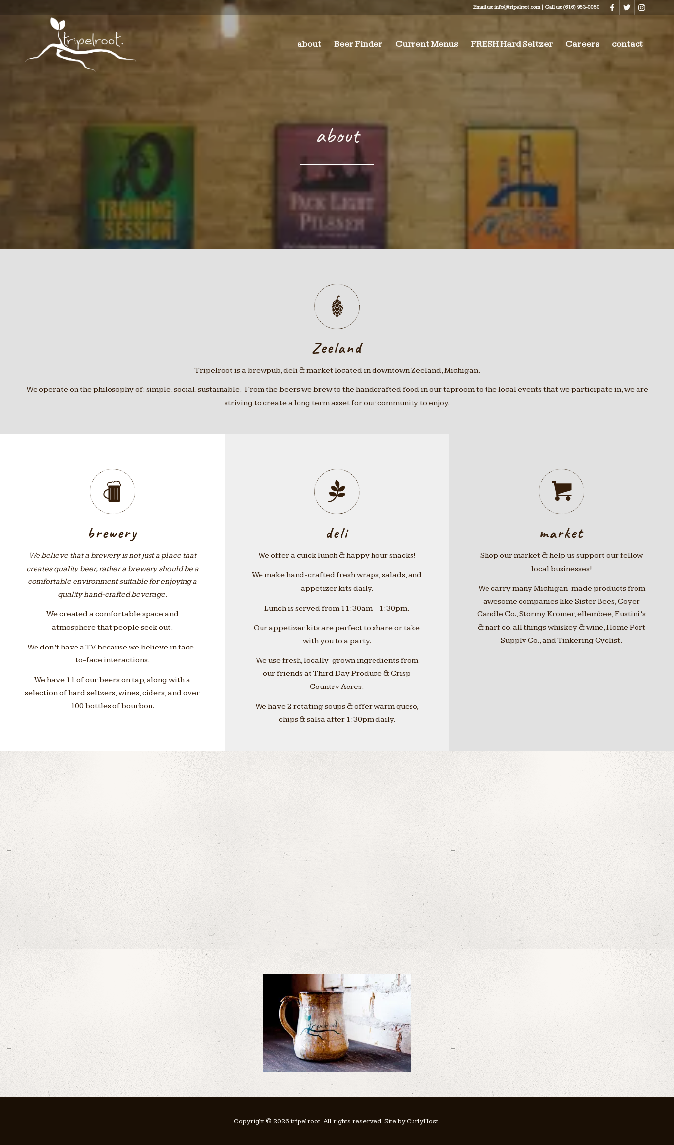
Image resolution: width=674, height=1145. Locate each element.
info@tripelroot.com (517, 7)
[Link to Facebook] (612, 7)
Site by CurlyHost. (412, 1121)
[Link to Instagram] (642, 7)
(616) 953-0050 (581, 7)
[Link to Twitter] (627, 7)
